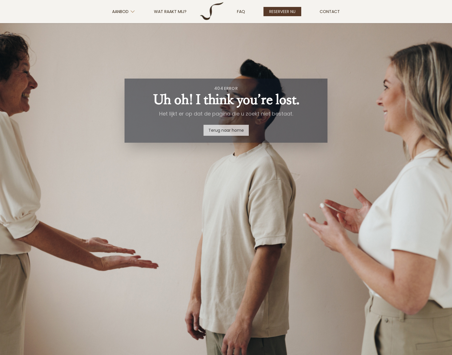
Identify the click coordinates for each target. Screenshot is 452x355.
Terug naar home (226, 130)
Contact (330, 11)
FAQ (241, 11)
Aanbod (123, 11)
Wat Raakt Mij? (170, 11)
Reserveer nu (282, 11)
